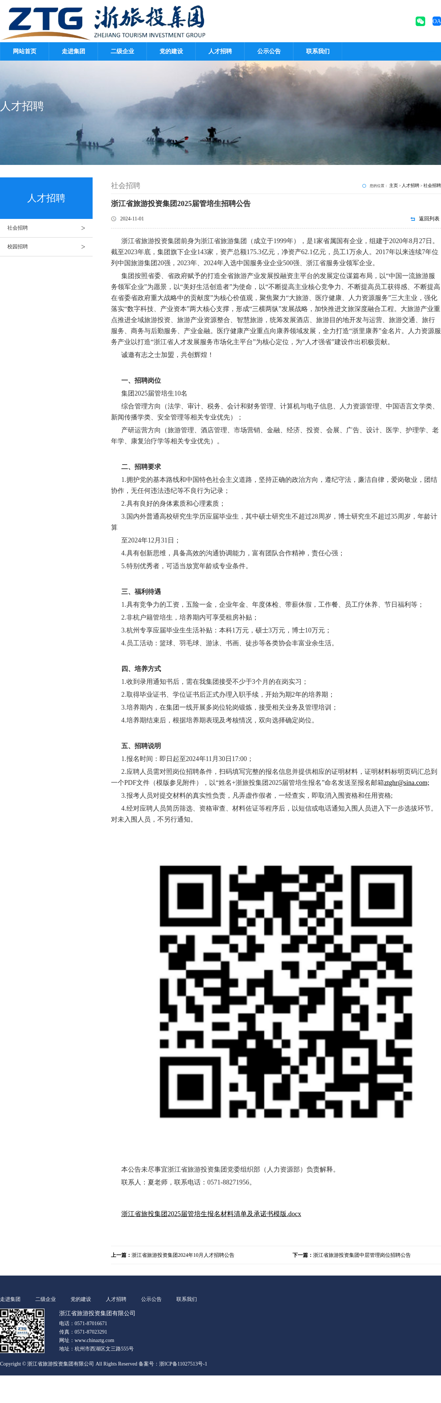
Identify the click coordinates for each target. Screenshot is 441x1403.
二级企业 (122, 51)
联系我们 (318, 51)
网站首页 (24, 51)
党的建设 (171, 51)
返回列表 (429, 218)
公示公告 (269, 51)
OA (437, 21)
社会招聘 (50, 228)
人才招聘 (220, 51)
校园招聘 (50, 247)
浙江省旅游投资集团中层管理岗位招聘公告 (352, 1255)
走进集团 (73, 51)
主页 (393, 185)
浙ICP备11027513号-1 (183, 1364)
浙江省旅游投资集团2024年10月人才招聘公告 (172, 1255)
